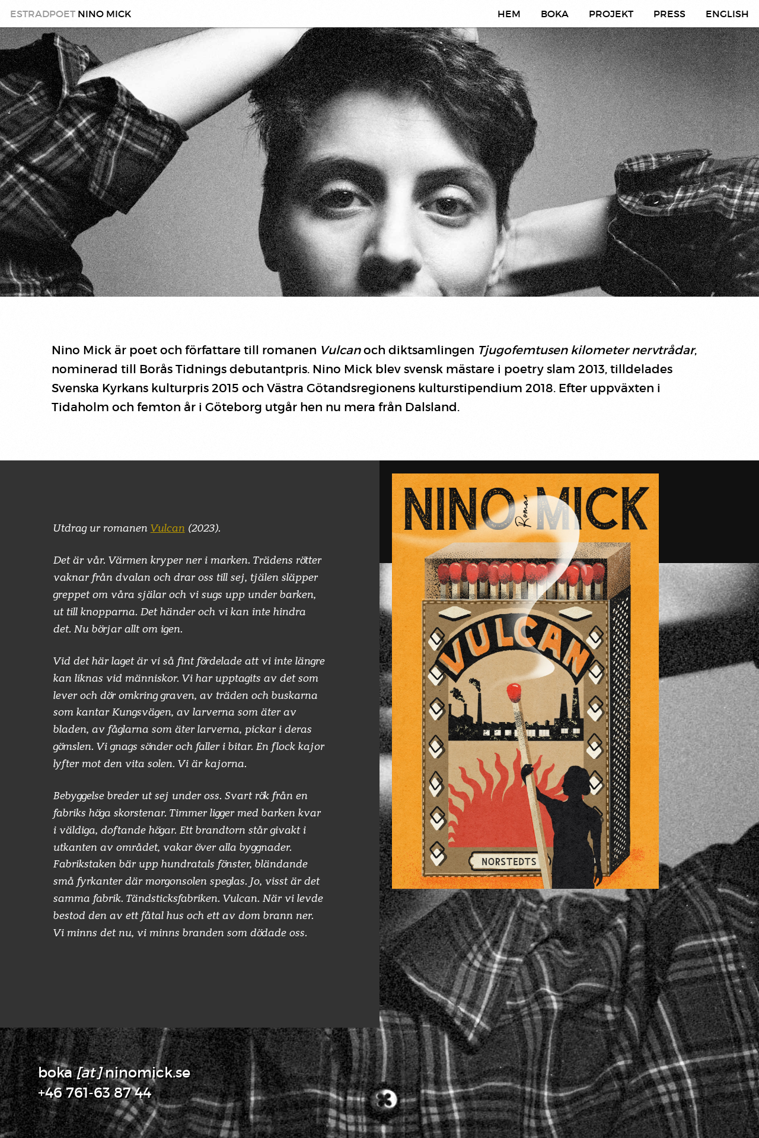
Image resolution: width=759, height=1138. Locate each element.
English (727, 14)
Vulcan (168, 528)
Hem (509, 14)
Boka (555, 14)
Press (669, 14)
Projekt (611, 14)
